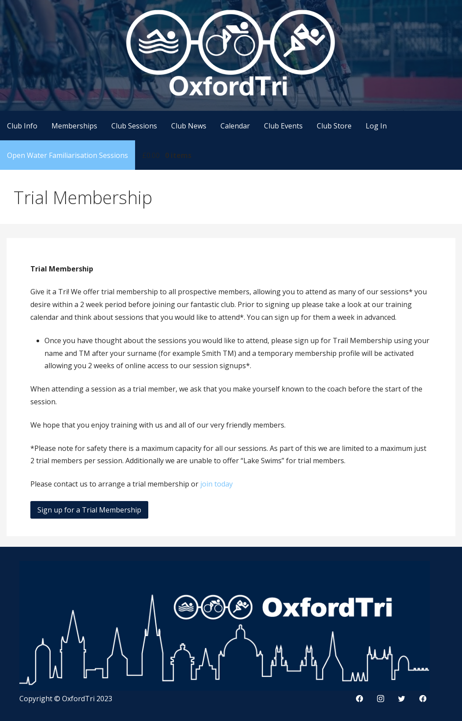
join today (216, 484)
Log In (376, 126)
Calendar (235, 126)
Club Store (334, 126)
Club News (188, 126)
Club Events (283, 126)
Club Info (22, 126)
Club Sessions (134, 126)
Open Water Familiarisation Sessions (67, 155)
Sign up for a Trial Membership (89, 510)
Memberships (74, 126)
